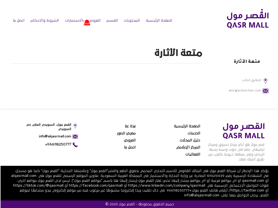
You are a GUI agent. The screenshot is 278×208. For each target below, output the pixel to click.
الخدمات (193, 133)
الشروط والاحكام (44, 20)
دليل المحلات (189, 140)
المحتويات (131, 20)
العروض (94, 20)
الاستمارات (73, 20)
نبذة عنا (129, 126)
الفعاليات (192, 154)
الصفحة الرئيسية (158, 20)
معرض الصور (125, 133)
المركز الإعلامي (187, 147)
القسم (111, 20)
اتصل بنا (18, 20)
